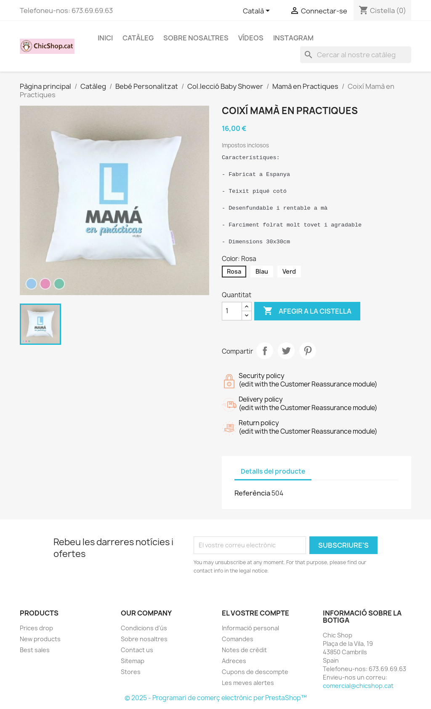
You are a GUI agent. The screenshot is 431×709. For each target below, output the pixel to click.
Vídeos (250, 38)
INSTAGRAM (293, 38)
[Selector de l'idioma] (258, 11)
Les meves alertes (248, 683)
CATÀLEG (138, 38)
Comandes (237, 639)
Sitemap (132, 661)
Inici (105, 38)
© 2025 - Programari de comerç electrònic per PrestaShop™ (216, 697)
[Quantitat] (232, 311)
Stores (131, 672)
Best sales (35, 650)
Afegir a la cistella (307, 311)
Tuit (286, 350)
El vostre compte (255, 613)
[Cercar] (355, 54)
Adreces (234, 661)
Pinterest (307, 350)
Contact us (137, 650)
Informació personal (250, 628)
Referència (252, 493)
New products (40, 639)
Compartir (264, 350)
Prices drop (36, 628)
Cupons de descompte (255, 672)
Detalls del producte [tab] (273, 471)
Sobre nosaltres (196, 38)
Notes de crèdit (244, 650)
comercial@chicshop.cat (358, 686)
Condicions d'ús (144, 628)
